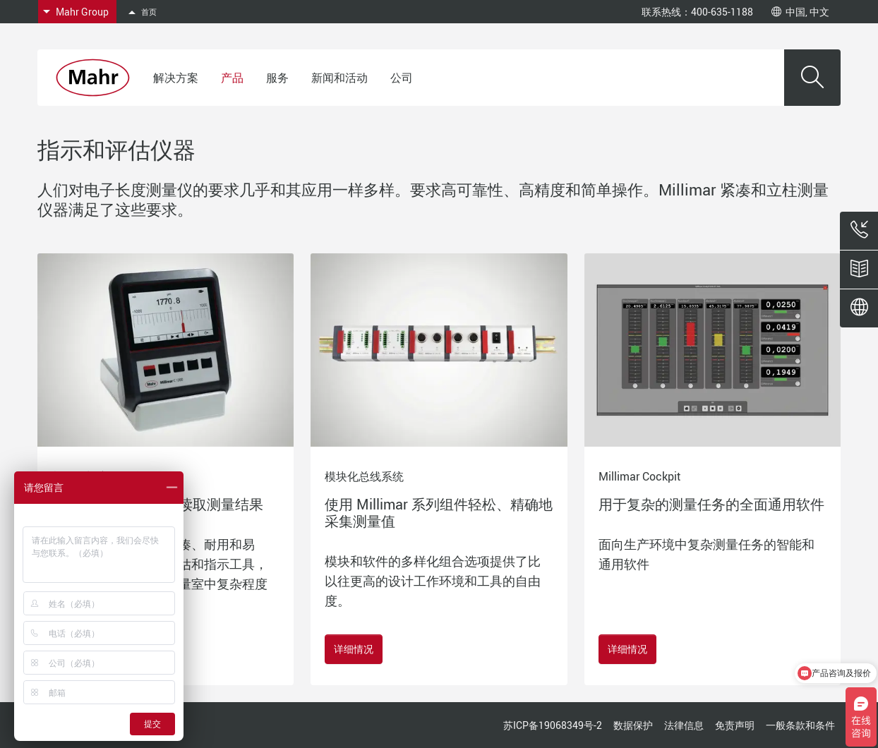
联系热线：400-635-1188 (697, 11)
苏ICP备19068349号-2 (552, 725)
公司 (401, 77)
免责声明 (734, 725)
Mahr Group (82, 11)
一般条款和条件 (800, 725)
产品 (232, 77)
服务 (277, 77)
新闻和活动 (339, 77)
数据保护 (633, 725)
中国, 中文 (800, 11)
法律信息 (684, 725)
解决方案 (175, 77)
